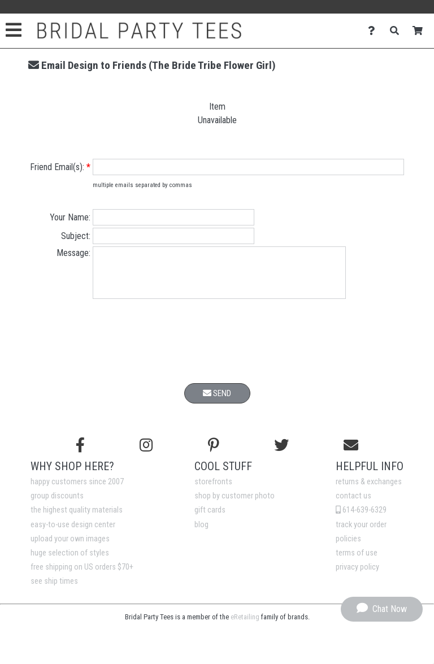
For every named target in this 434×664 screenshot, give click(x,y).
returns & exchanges (369, 490)
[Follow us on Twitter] (281, 453)
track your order (361, 533)
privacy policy (357, 575)
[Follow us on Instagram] (146, 453)
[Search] (397, 31)
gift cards (209, 518)
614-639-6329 (361, 518)
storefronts (213, 490)
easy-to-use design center (73, 533)
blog (201, 533)
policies (348, 547)
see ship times (54, 589)
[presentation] (217, 351)
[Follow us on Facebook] (80, 453)
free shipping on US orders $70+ (82, 575)
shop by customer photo (234, 504)
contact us (353, 504)
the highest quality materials (77, 518)
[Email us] (351, 453)
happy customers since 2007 (77, 490)
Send (217, 402)
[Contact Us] (374, 31)
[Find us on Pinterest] (213, 453)
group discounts (57, 504)
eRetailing (245, 625)
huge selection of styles (70, 561)
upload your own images (70, 547)
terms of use (356, 561)
